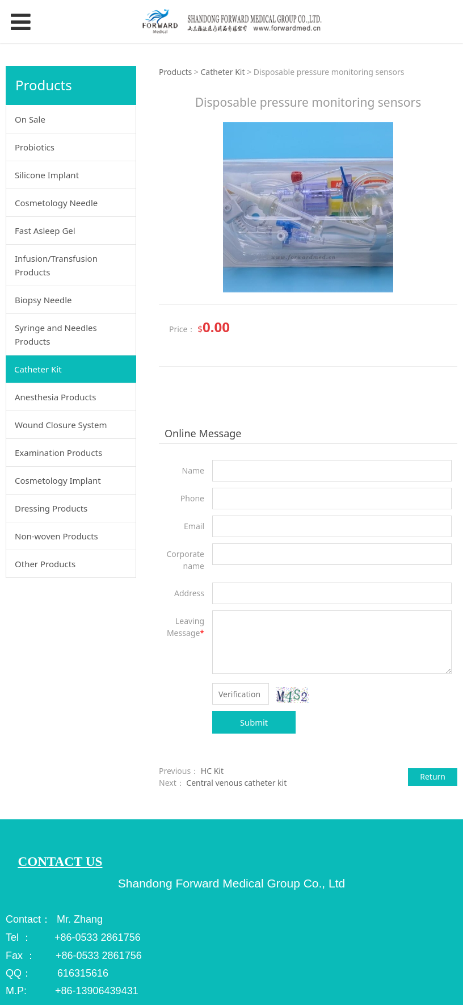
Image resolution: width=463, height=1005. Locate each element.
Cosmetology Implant (58, 480)
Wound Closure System (61, 424)
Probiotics (34, 147)
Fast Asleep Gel (45, 230)
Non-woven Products (56, 536)
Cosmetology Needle (56, 202)
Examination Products (58, 452)
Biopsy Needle (43, 299)
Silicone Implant (47, 175)
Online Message (203, 433)
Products (176, 71)
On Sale (30, 119)
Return (432, 776)
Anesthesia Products (55, 397)
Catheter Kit (38, 369)
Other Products (45, 564)
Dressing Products (51, 508)
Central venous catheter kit (236, 782)
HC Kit (212, 770)
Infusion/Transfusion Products (56, 265)
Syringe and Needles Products (56, 334)
